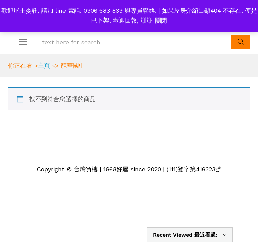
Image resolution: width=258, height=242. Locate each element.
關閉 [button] (161, 20)
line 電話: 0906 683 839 (90, 10)
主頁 (44, 65)
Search (240, 42)
